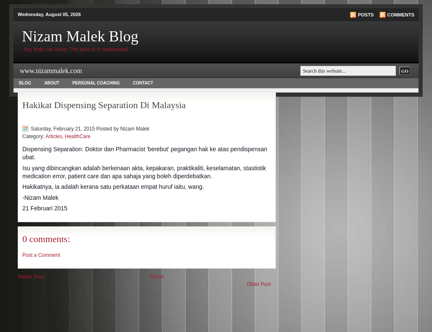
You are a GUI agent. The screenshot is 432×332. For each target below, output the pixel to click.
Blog (25, 83)
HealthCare (78, 136)
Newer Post (31, 277)
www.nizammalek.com (51, 70)
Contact (143, 83)
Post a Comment (41, 255)
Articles (54, 136)
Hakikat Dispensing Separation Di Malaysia (104, 105)
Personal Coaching (96, 83)
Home (157, 277)
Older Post (259, 284)
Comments (400, 14)
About (51, 83)
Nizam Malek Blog (80, 36)
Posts (365, 14)
